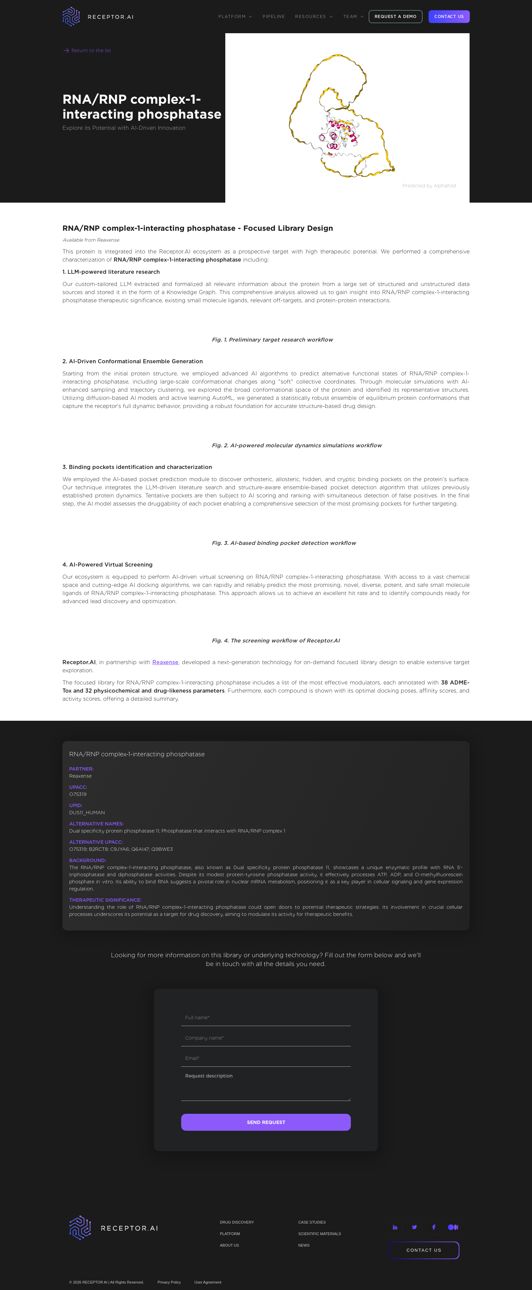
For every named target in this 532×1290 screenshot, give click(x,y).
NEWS (303, 1245)
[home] (106, 16)
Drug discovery (237, 1222)
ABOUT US (229, 1245)
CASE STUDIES (312, 1222)
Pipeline (274, 16)
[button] (235, 16)
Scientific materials (319, 1234)
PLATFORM (230, 1234)
